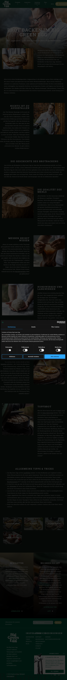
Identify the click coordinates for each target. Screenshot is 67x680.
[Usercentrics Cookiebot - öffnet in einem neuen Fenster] (58, 322)
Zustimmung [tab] (11, 327)
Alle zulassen (55, 356)
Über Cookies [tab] (55, 327)
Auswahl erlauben (33, 356)
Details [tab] (33, 327)
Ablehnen (12, 356)
